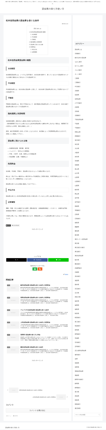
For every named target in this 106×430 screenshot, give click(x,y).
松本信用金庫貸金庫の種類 (38, 32)
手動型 (34, 39)
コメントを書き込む (37, 411)
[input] (87, 415)
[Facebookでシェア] (37, 260)
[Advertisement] (37, 242)
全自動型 (34, 34)
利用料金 (33, 47)
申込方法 (34, 50)
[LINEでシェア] (58, 260)
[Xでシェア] (16, 260)
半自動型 (34, 37)
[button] (99, 415)
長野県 (8, 225)
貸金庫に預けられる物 (36, 45)
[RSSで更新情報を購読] (39, 269)
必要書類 (34, 52)
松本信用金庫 (15, 225)
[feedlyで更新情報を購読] (35, 269)
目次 (35, 28)
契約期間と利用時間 (36, 42)
